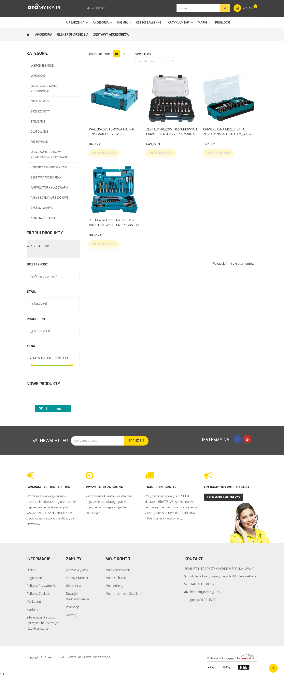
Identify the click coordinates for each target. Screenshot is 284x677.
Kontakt (32, 609)
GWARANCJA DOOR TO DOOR (48, 487)
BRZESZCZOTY (40, 111)
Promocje (72, 607)
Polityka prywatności (41, 586)
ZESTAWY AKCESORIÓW (46, 177)
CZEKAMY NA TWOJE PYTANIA (226, 487)
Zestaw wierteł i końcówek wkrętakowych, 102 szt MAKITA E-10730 (114, 223)
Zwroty (71, 615)
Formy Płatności (77, 578)
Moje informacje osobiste (123, 594)
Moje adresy (114, 586)
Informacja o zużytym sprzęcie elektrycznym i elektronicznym (43, 623)
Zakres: (35, 358)
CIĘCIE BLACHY (40, 101)
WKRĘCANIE (38, 76)
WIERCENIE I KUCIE (42, 66)
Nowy (40, 304)
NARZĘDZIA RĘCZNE (43, 218)
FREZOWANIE (39, 142)
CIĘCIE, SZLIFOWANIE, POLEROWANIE (44, 88)
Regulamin (34, 578)
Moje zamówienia (118, 570)
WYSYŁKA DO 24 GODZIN (104, 487)
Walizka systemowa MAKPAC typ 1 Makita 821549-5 (112, 131)
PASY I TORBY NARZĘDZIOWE (49, 198)
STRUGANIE (38, 122)
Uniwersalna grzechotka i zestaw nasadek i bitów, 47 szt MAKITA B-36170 (228, 132)
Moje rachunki (116, 578)
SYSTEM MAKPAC (42, 208)
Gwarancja (73, 586)
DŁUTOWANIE (39, 132)
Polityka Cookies (38, 594)
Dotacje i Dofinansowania (77, 596)
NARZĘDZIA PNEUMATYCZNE (49, 167)
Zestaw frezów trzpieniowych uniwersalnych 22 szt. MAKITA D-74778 (171, 132)
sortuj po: (143, 54)
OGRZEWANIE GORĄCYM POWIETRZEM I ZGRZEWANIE (49, 154)
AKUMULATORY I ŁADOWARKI (49, 188)
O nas (31, 570)
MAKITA (42, 331)
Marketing (34, 602)
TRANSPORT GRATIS (160, 487)
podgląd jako (99, 54)
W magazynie (46, 276)
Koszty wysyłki (77, 570)
